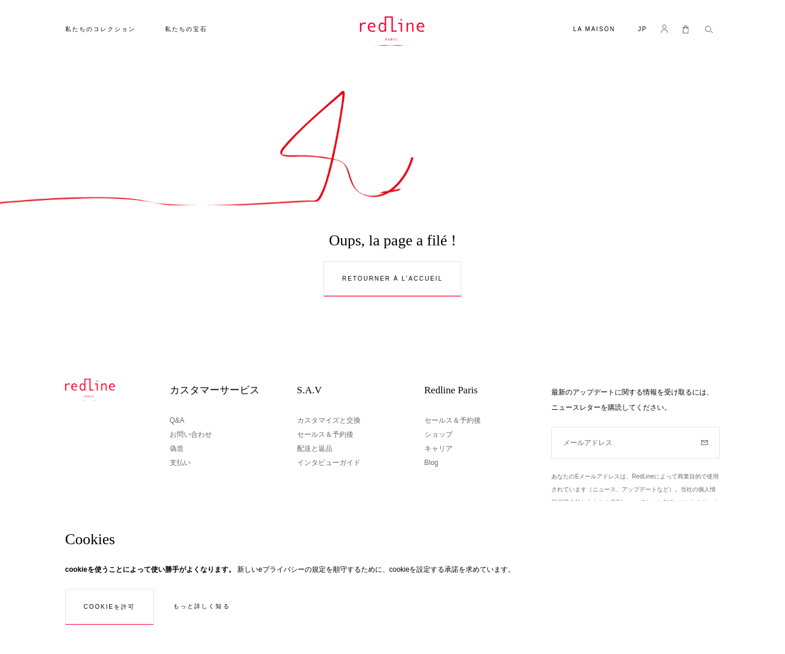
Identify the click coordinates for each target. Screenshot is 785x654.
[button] (642, 30)
